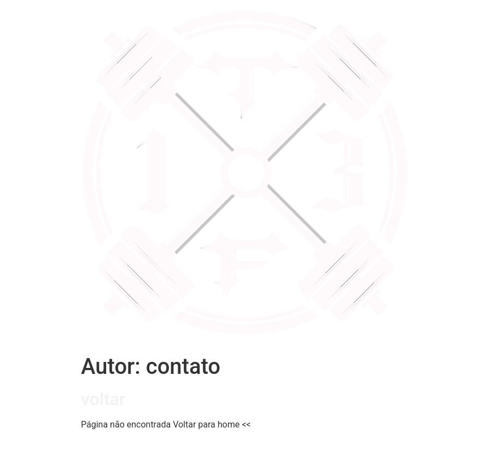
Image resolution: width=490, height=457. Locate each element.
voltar (103, 399)
